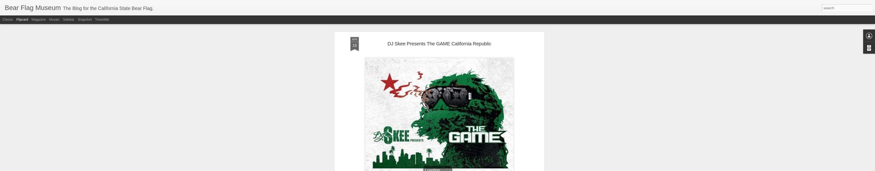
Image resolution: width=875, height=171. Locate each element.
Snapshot (85, 19)
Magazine (39, 19)
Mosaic (54, 19)
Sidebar (68, 19)
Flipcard (22, 19)
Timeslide (102, 19)
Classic (7, 19)
